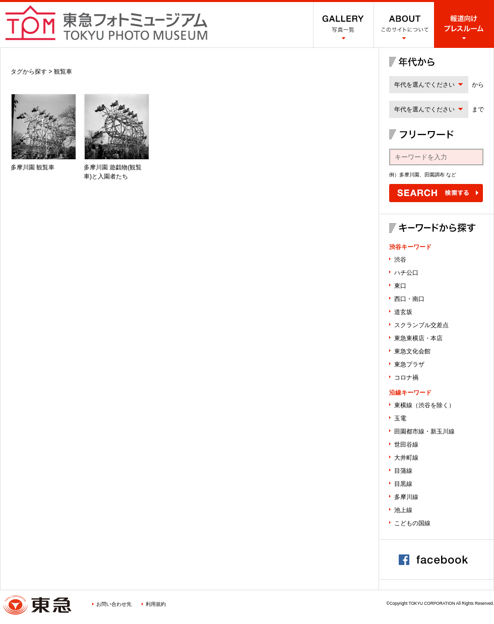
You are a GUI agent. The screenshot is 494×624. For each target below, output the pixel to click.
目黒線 (403, 483)
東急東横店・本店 (418, 338)
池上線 (403, 510)
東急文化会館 (412, 351)
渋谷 (400, 259)
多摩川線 (406, 497)
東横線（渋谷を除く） (424, 405)
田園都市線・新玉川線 (424, 431)
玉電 (400, 418)
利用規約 (156, 604)
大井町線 (406, 457)
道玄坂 (403, 312)
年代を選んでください (424, 84)
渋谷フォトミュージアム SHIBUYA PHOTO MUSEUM (106, 22)
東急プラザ (409, 364)
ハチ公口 (406, 272)
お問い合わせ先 (114, 604)
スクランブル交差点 (421, 325)
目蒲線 (403, 470)
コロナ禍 (406, 377)
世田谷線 (406, 444)
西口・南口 (409, 298)
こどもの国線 (412, 523)
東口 (400, 285)
